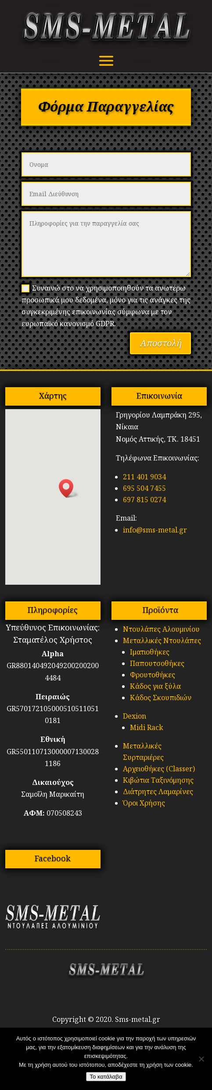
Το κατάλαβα (106, 1076)
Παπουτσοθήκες (157, 663)
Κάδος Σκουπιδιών (160, 697)
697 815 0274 (144, 499)
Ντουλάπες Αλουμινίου (161, 629)
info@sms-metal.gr (155, 530)
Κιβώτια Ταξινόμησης (158, 780)
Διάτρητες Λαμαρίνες (158, 791)
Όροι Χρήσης (144, 803)
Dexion (134, 716)
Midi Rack (146, 727)
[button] (69, 488)
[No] (201, 1058)
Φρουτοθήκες (152, 675)
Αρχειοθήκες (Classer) (159, 768)
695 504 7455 (144, 488)
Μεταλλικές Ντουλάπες (162, 640)
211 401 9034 (144, 477)
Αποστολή (160, 343)
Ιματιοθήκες (149, 652)
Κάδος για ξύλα (155, 686)
